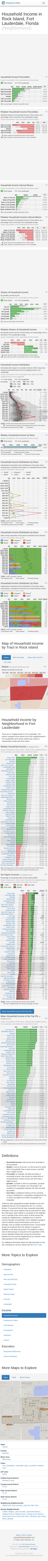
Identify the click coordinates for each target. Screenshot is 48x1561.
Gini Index (7, 662)
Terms (23, 1535)
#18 (46, 1018)
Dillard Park (6, 1505)
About (18, 1535)
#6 (46, 329)
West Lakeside (7, 1519)
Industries (7, 1335)
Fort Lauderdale (8, 1466)
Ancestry (7, 1299)
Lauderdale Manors (33, 1512)
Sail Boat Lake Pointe (38, 1516)
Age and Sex (8, 1274)
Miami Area (6, 1459)
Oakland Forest (8, 1514)
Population (7, 1269)
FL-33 (4, 1493)
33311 (4, 1474)
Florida (4, 1447)
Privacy (29, 1535)
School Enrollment (10, 1356)
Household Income (10, 1315)
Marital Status (9, 1289)
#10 (46, 532)
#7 (46, 364)
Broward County (8, 1480)
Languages (8, 1304)
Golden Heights (8, 1512)
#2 (46, 111)
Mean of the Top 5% (35, 657)
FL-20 (4, 1487)
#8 (46, 435)
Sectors (6, 1340)
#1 (46, 77)
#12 (45, 666)
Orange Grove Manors (35, 1514)
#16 (46, 746)
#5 (46, 292)
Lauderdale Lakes (21, 1466)
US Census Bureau (28, 1544)
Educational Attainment (12, 1351)
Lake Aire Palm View (30, 1505)
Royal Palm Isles (22, 1516)
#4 (46, 217)
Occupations (8, 1330)
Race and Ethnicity (10, 1279)
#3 (46, 185)
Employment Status (11, 1320)
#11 (46, 583)
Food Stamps (8, 1325)
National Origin (9, 1294)
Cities (6, 1377)
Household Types (10, 1284)
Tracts (14, 1377)
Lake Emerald (20, 1512)
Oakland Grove (20, 1514)
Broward (5, 1453)
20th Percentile (18, 657)
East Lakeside (17, 1505)
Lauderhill (32, 1466)
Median (6, 657)
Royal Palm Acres (8, 1516)
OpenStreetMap (24, 1546)
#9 (46, 462)
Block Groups (25, 1377)
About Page (37, 1245)
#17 (46, 874)
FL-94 (4, 1499)
